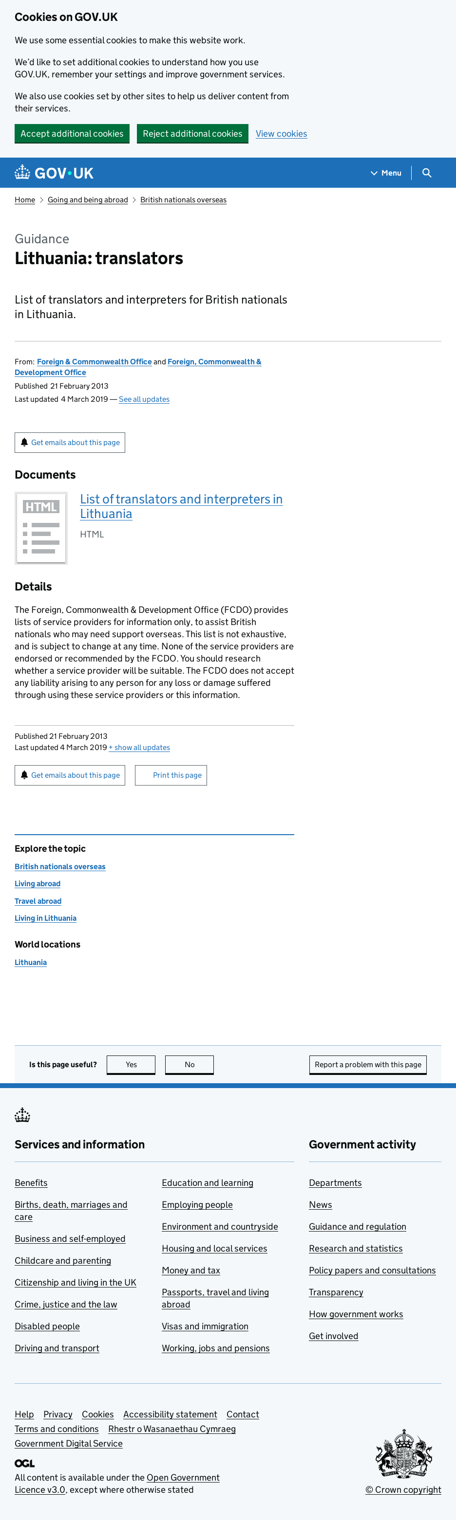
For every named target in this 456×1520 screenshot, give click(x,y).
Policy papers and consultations (372, 1270)
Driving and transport (57, 1348)
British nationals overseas (183, 199)
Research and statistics (356, 1248)
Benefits (31, 1182)
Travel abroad (38, 901)
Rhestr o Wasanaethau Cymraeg (172, 1428)
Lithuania (31, 962)
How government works (356, 1314)
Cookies (98, 1414)
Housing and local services (214, 1248)
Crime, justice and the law (66, 1304)
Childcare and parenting (63, 1260)
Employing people (197, 1204)
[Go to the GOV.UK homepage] (54, 173)
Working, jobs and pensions (216, 1348)
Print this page (177, 775)
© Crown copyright (403, 1489)
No (199, 1064)
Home (25, 199)
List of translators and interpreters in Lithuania (181, 506)
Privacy (58, 1414)
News (320, 1204)
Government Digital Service (69, 1443)
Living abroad (37, 883)
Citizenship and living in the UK (75, 1282)
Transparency (336, 1292)
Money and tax (191, 1270)
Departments (335, 1182)
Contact (243, 1414)
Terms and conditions (57, 1428)
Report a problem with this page (368, 1064)
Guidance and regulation (357, 1226)
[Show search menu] (426, 173)
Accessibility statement (170, 1414)
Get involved (334, 1335)
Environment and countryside (220, 1226)
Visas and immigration (205, 1326)
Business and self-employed (70, 1238)
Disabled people (47, 1326)
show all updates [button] (139, 747)
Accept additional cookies (72, 133)
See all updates (144, 399)
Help (24, 1414)
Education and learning (207, 1182)
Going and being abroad (88, 199)
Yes (141, 1064)
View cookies (281, 133)
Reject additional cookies (193, 133)
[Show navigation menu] (386, 173)
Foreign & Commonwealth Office (94, 361)
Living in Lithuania (45, 918)
